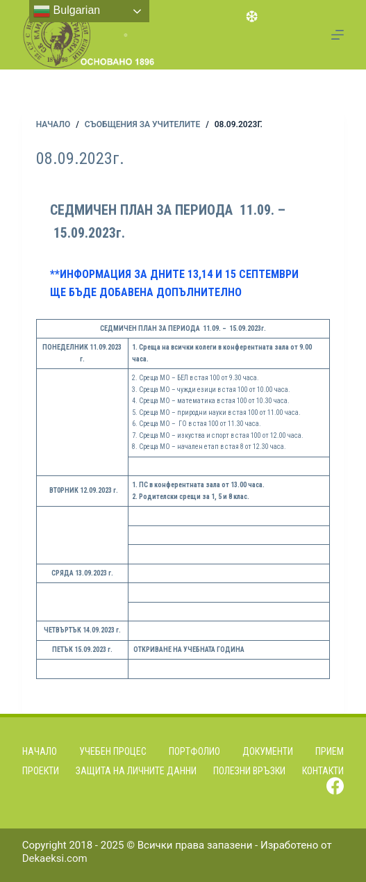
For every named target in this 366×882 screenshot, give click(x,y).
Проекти (40, 770)
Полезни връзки (249, 770)
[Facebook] (335, 785)
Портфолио (194, 751)
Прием (329, 751)
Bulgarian (66, 11)
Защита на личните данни (136, 770)
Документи (267, 751)
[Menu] (337, 34)
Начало (39, 751)
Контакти (323, 770)
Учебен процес (113, 751)
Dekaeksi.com (55, 858)
